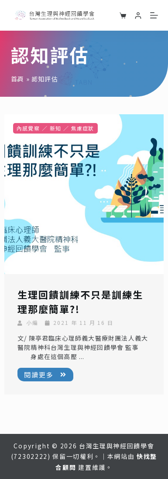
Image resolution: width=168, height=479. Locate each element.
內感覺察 (28, 128)
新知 (55, 128)
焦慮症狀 (82, 128)
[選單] (154, 15)
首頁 (17, 78)
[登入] (138, 15)
